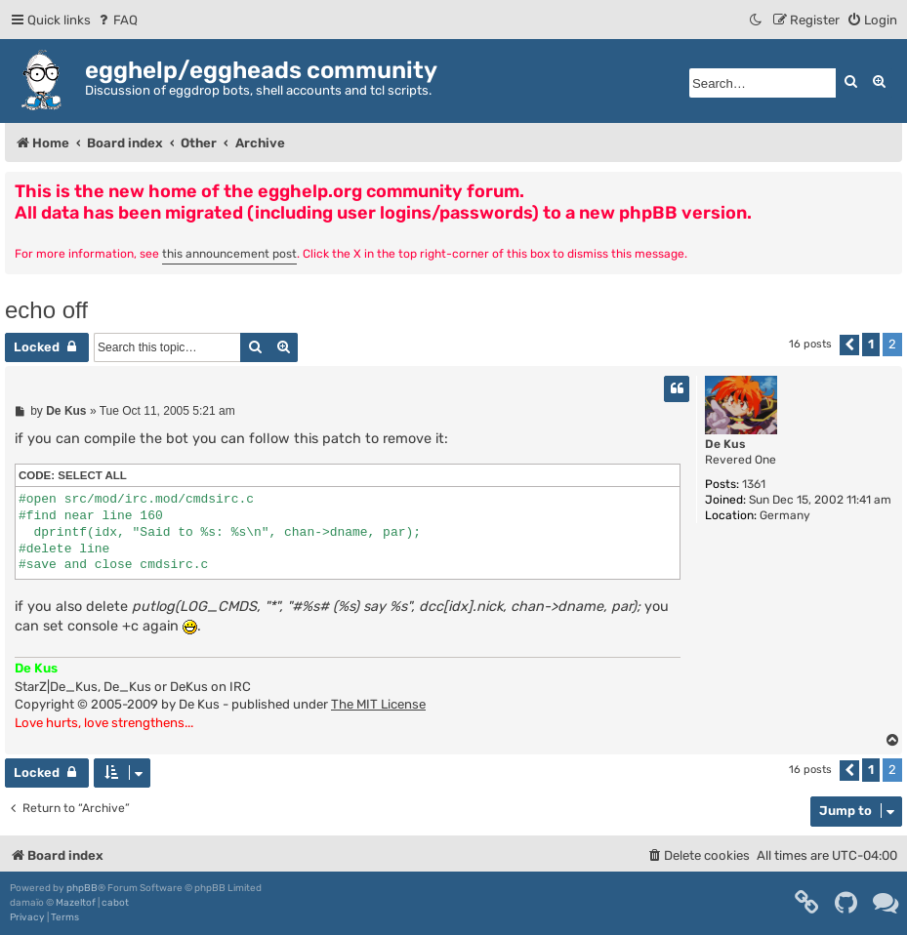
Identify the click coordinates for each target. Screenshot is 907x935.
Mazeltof (76, 903)
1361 (753, 484)
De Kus (725, 444)
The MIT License (378, 704)
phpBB (82, 888)
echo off (46, 310)
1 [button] (871, 344)
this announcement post (229, 254)
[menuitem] (117, 20)
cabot (115, 903)
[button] (849, 345)
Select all (92, 475)
